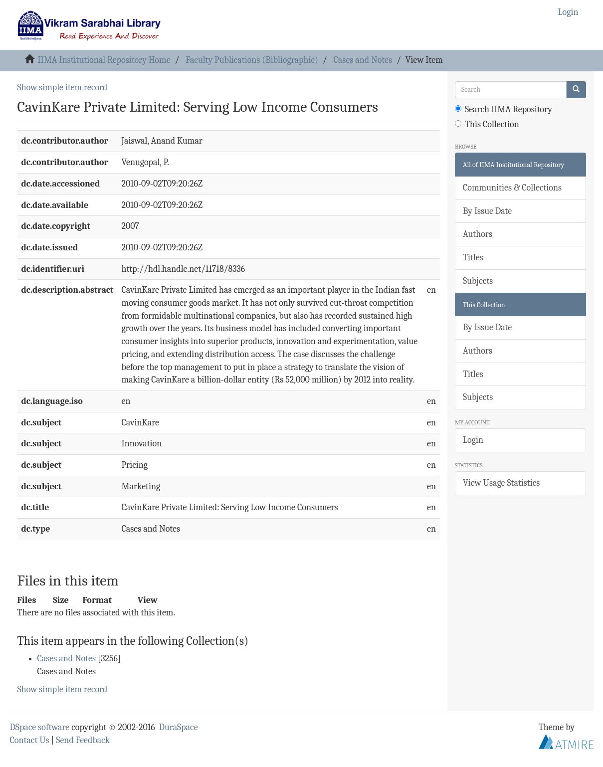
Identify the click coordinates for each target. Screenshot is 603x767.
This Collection (487, 124)
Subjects (478, 281)
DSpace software (40, 727)
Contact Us (29, 740)
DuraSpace (178, 727)
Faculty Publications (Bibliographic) (252, 60)
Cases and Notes (363, 60)
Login (473, 440)
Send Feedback (83, 740)
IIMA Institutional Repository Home (103, 60)
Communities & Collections (512, 188)
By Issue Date (487, 211)
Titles (473, 257)
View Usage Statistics (501, 483)
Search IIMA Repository (503, 109)
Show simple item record (62, 87)
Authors (477, 234)
